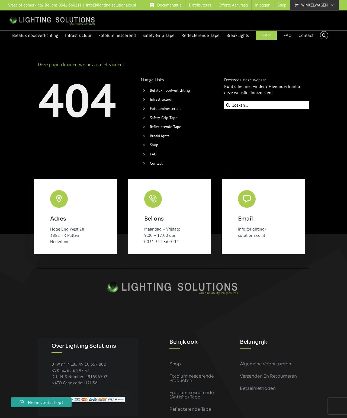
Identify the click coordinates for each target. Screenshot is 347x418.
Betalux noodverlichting (170, 90)
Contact (156, 163)
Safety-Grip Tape (163, 117)
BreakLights (159, 135)
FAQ (153, 154)
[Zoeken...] (266, 105)
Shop (154, 144)
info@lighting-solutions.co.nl (111, 5)
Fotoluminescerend (166, 108)
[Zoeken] (228, 105)
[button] (324, 35)
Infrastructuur (161, 99)
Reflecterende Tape (165, 126)
